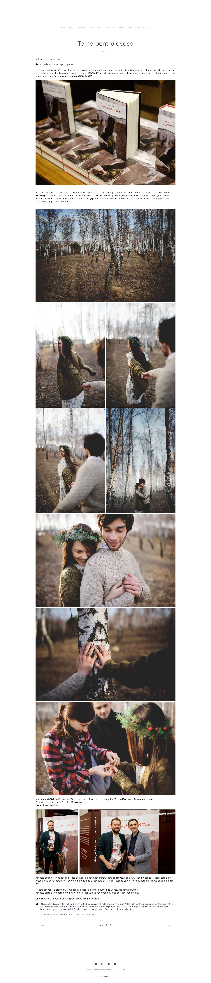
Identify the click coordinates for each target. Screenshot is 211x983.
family (71, 28)
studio (149, 28)
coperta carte (111, 28)
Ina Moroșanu (74, 802)
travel (92, 28)
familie (100, 28)
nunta (129, 28)
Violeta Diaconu (122, 799)
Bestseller (93, 73)
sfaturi (121, 28)
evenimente (139, 28)
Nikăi (49, 799)
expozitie (62, 28)
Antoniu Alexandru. (143, 799)
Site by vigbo (105, 976)
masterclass (82, 28)
